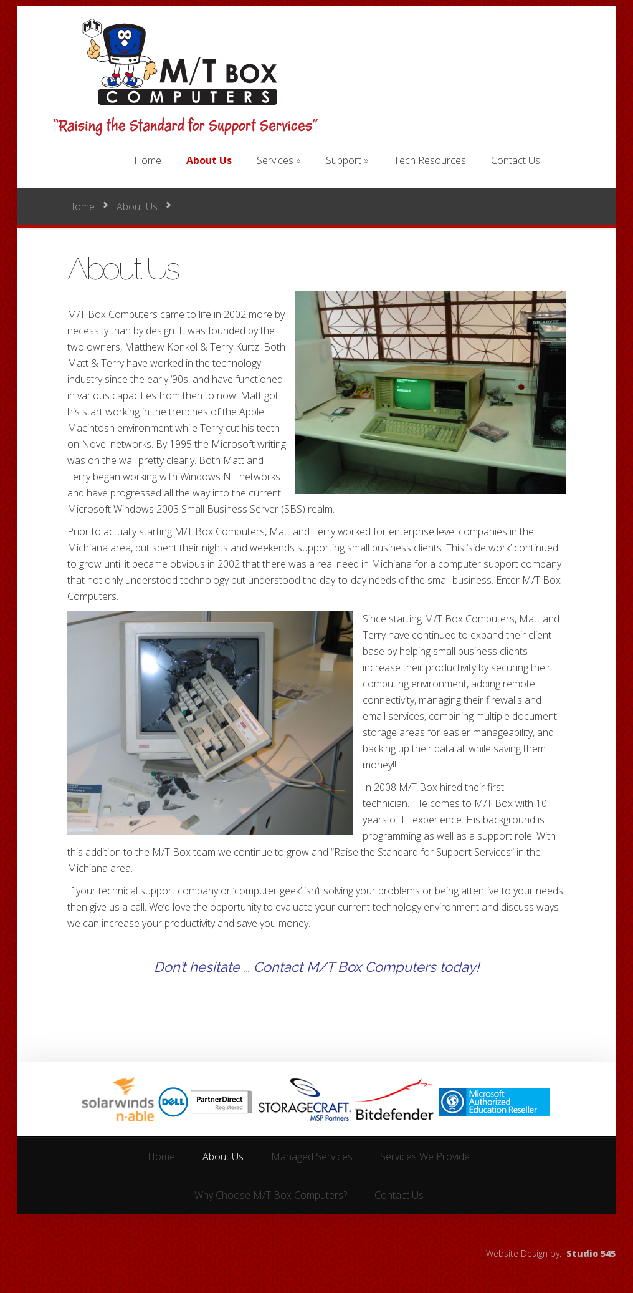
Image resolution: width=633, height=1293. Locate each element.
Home (81, 206)
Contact (278, 967)
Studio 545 (591, 1253)
